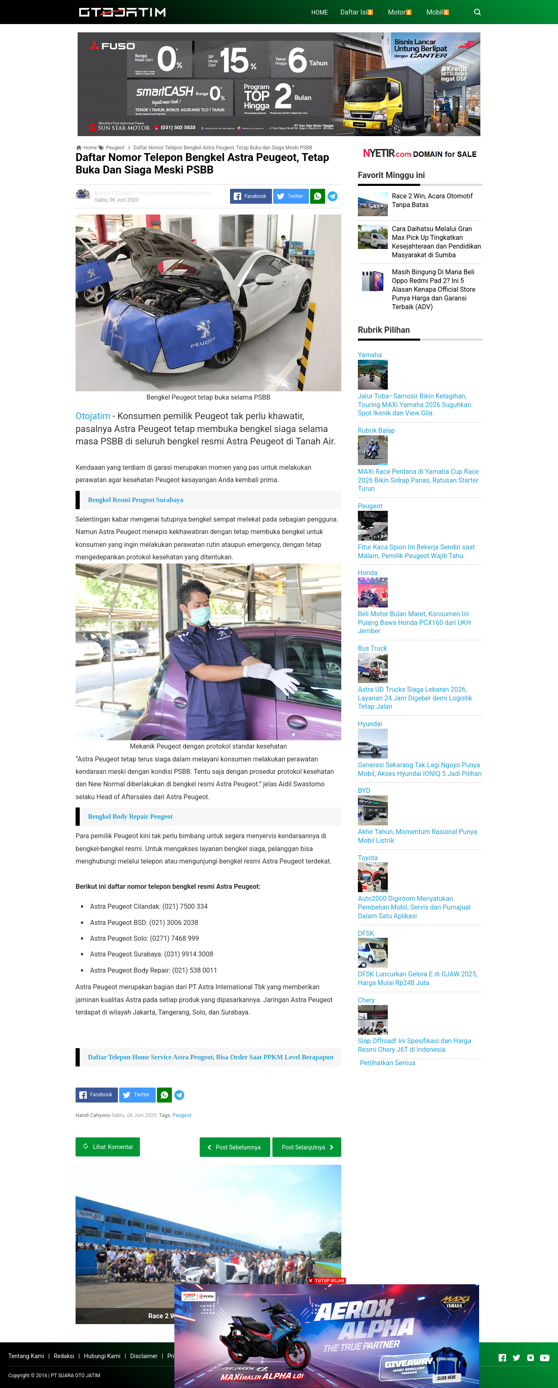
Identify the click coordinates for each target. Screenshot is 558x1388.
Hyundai (370, 724)
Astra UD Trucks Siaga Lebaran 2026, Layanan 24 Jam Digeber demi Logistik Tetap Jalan (415, 698)
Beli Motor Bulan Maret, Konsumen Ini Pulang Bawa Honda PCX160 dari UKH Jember (414, 622)
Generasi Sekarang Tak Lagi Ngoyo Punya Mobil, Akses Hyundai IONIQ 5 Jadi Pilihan (420, 769)
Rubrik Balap (376, 430)
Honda (367, 573)
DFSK (366, 933)
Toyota (368, 858)
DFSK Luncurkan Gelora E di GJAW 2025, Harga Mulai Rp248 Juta (417, 978)
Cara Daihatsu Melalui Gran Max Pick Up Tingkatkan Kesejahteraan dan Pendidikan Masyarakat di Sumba (436, 242)
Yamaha (370, 355)
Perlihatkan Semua (388, 1063)
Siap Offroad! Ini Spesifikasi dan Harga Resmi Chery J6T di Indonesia (414, 1045)
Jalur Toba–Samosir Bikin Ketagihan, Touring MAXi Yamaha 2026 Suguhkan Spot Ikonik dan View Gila (414, 404)
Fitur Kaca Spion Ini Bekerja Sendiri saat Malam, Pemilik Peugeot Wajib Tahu (416, 551)
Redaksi (64, 1356)
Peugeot (182, 1115)
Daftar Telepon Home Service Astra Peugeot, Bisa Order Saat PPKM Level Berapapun (210, 1057)
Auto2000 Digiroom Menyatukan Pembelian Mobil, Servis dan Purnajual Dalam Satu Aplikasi (414, 907)
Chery (366, 1000)
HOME (319, 12)
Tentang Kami (26, 1356)
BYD (364, 791)
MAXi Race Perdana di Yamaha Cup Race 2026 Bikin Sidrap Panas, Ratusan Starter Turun (418, 480)
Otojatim (93, 416)
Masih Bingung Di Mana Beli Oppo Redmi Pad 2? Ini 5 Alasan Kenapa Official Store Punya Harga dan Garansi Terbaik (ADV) (433, 289)
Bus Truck (372, 648)
